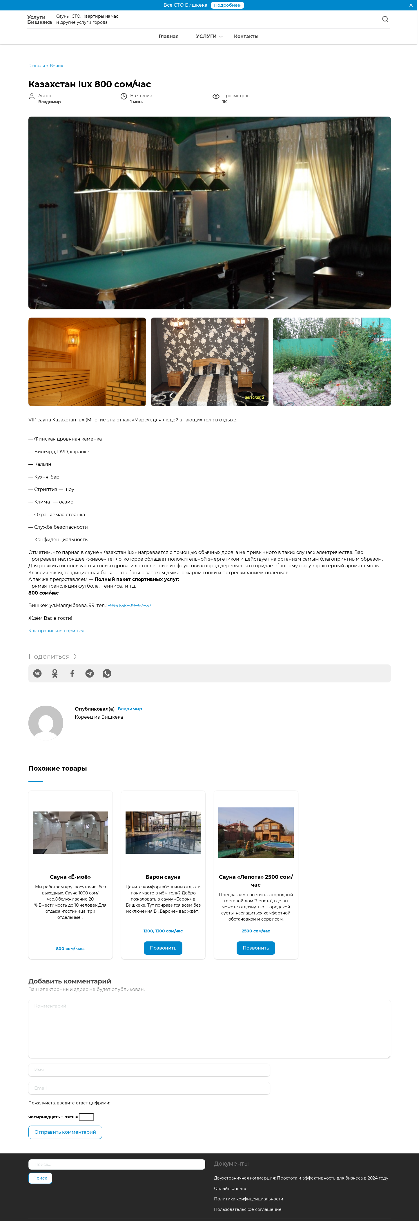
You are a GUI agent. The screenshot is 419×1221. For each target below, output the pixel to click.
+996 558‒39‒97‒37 (131, 605)
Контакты (237, 37)
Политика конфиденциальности (248, 1181)
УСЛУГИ (197, 37)
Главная (159, 37)
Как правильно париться (58, 630)
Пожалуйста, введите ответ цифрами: (69, 1085)
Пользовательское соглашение (248, 1191)
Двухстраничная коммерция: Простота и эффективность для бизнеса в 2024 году (301, 1160)
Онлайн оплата (230, 1170)
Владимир (131, 709)
